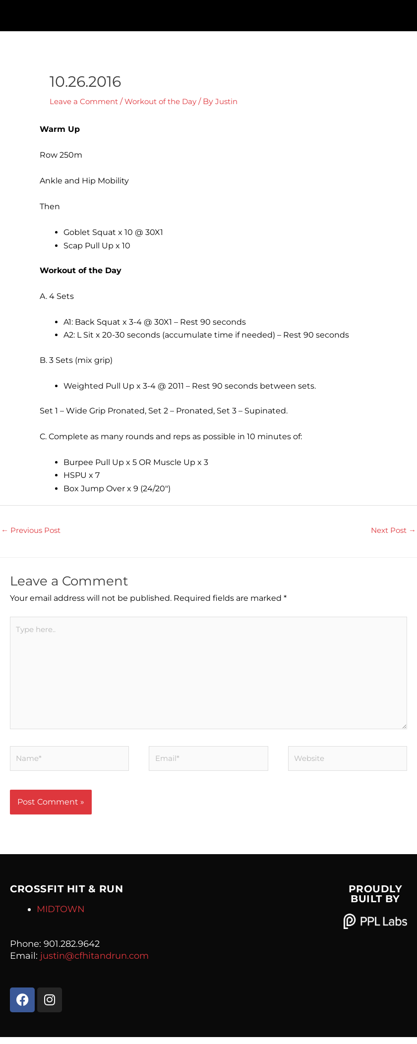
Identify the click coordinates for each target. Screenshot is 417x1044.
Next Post (391, 530)
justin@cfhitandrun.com (94, 962)
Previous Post (33, 530)
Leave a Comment (86, 101)
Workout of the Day (168, 101)
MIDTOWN (61, 916)
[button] (208, 13)
